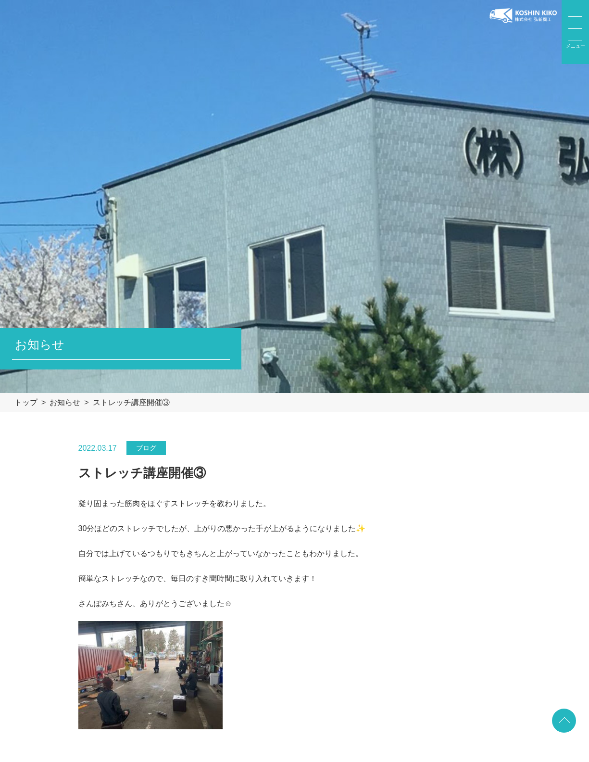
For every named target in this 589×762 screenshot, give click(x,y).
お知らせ (65, 402)
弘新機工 (523, 32)
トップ (26, 402)
